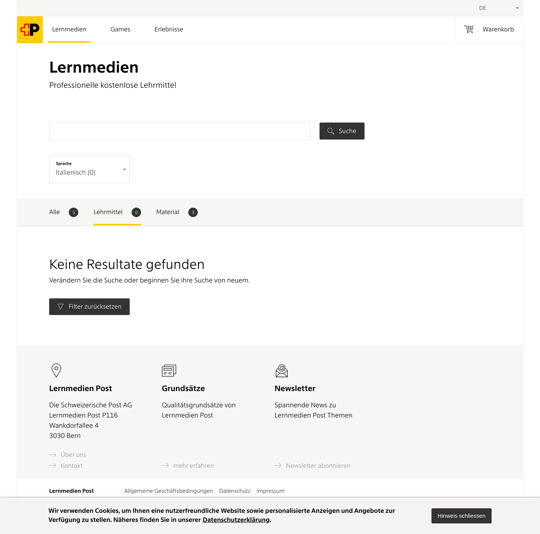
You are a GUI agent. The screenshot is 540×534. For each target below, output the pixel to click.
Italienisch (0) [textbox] (75, 173)
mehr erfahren (188, 465)
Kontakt (65, 465)
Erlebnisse (168, 29)
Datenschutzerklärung (236, 520)
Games (120, 29)
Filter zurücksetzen (89, 306)
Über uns (67, 454)
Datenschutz (234, 490)
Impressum (270, 490)
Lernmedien (69, 29)
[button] (461, 515)
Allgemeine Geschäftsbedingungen (168, 490)
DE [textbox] (482, 8)
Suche (341, 131)
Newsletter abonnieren (313, 465)
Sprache (63, 163)
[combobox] (498, 8)
